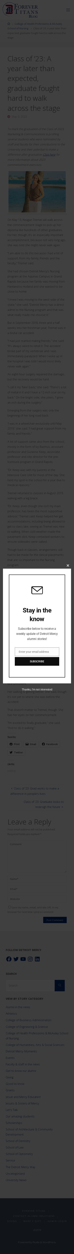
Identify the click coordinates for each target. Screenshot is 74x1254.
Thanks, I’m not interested (37, 689)
